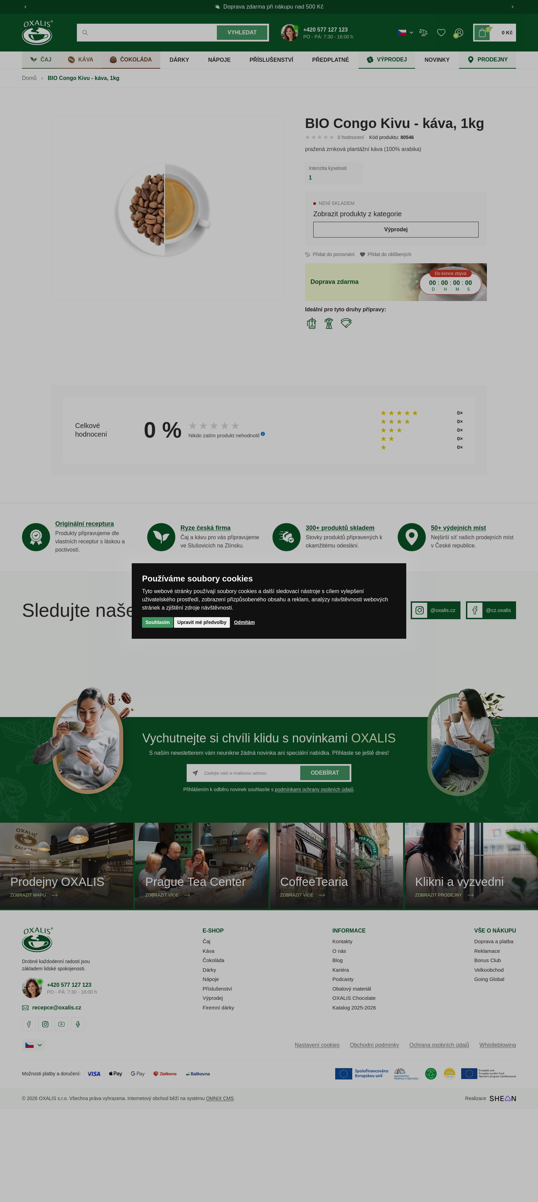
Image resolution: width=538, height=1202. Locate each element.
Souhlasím (157, 622)
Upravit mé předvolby (201, 622)
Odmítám (244, 622)
